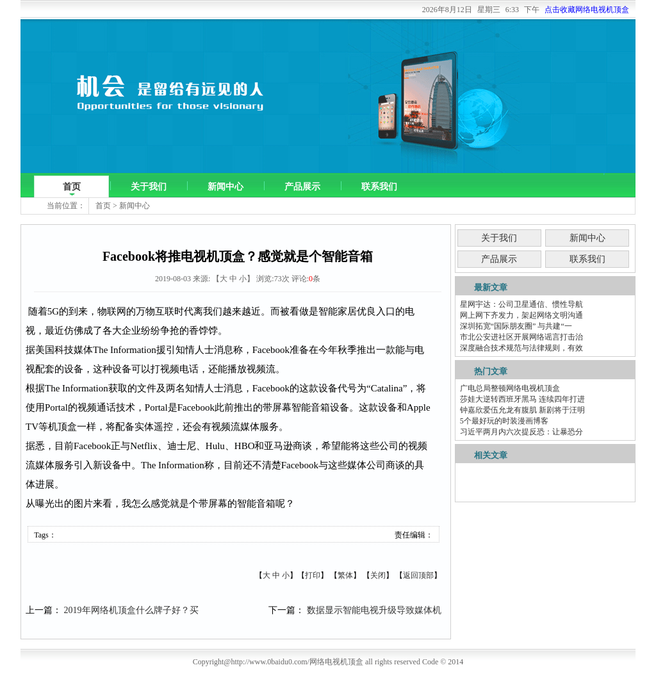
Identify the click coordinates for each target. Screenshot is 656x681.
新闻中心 (225, 187)
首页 (72, 187)
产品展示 (302, 187)
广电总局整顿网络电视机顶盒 (510, 388)
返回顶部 (418, 575)
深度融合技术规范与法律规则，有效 (521, 347)
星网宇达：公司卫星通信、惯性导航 (521, 304)
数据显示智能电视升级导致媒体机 (374, 610)
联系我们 (379, 187)
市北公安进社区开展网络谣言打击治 (521, 336)
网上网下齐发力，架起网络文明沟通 (521, 315)
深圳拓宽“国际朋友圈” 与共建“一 (516, 326)
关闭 (378, 575)
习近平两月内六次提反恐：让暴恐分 (521, 431)
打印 (312, 575)
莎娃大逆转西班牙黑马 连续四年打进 (522, 399)
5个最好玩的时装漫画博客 (504, 420)
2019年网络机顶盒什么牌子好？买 (131, 610)
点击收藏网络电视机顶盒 (587, 9)
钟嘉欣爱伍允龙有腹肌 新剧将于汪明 (522, 410)
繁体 (345, 575)
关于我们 (149, 187)
